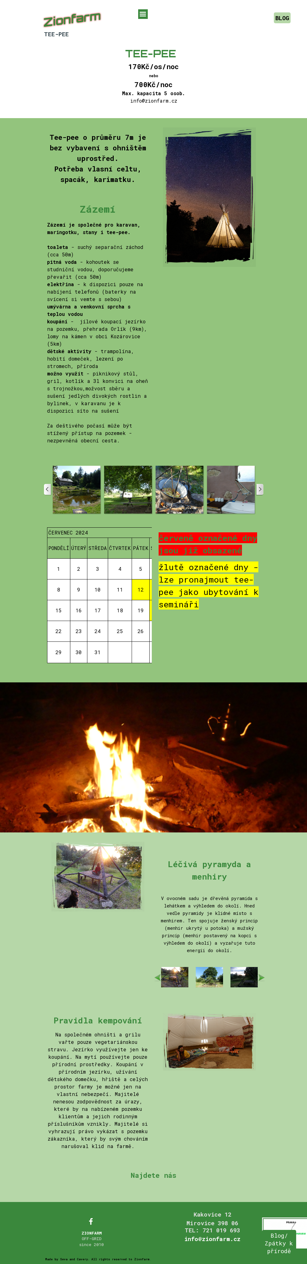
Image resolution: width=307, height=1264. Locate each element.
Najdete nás (153, 1175)
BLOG (282, 18)
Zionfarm (72, 19)
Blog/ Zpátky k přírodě (279, 1243)
